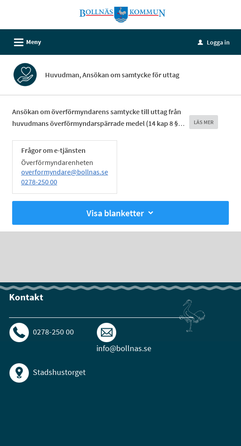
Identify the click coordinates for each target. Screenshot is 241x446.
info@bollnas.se (123, 348)
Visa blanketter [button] (120, 213)
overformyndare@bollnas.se (64, 171)
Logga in (214, 42)
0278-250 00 (39, 181)
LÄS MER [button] (204, 122)
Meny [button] (24, 41)
